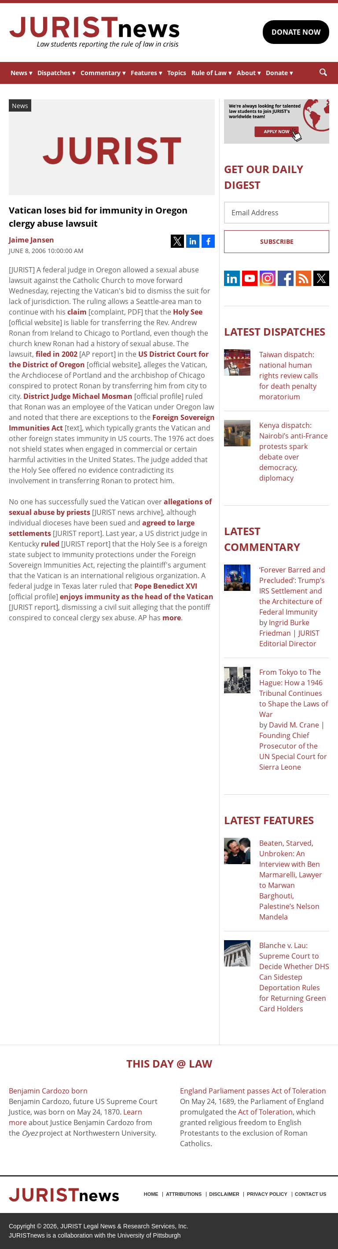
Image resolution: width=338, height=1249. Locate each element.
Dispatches (56, 73)
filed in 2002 (56, 354)
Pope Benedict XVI (165, 586)
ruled (50, 544)
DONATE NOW (296, 32)
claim (77, 312)
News (21, 73)
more (171, 618)
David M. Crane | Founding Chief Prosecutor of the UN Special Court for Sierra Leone (293, 746)
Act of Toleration (265, 1112)
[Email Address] (276, 213)
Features (146, 73)
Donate (279, 73)
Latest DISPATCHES (274, 331)
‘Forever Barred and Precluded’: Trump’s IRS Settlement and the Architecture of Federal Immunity (292, 591)
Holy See (187, 312)
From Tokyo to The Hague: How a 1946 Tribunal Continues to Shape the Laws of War (293, 693)
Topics (176, 73)
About (249, 73)
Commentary (103, 73)
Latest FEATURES (269, 820)
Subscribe (277, 241)
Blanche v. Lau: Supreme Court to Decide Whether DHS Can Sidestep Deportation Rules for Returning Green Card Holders (294, 977)
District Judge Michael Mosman (77, 396)
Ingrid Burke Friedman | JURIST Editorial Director (289, 633)
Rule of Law (211, 73)
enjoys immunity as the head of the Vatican (136, 596)
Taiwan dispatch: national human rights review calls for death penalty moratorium (288, 376)
